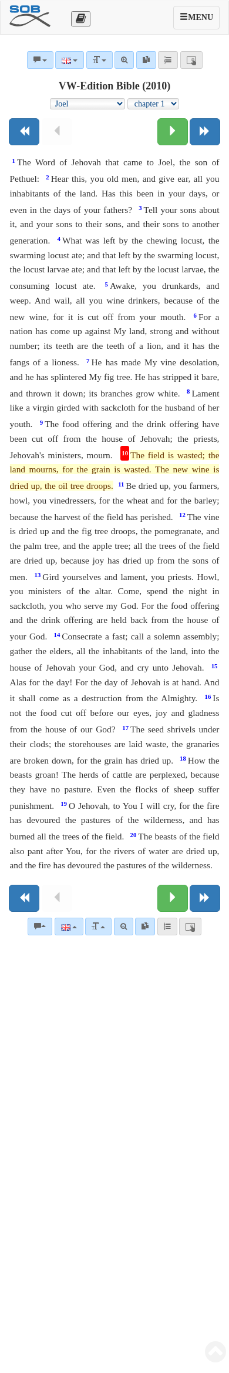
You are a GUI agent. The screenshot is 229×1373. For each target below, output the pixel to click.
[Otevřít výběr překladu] (80, 18)
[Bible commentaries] (40, 926)
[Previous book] (24, 131)
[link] (145, 926)
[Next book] (205, 131)
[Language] (69, 926)
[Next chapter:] (172, 131)
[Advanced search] (123, 926)
